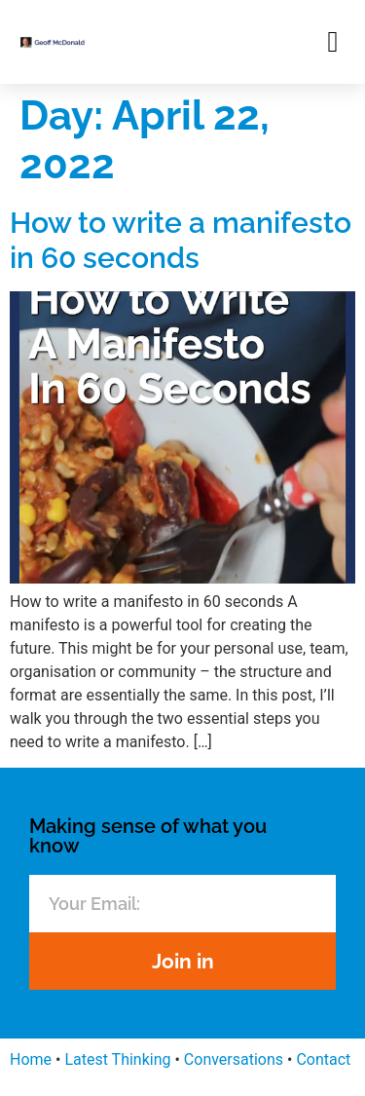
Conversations (233, 1059)
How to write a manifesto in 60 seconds (180, 240)
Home (31, 1059)
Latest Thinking (117, 1059)
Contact (323, 1059)
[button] (333, 41)
